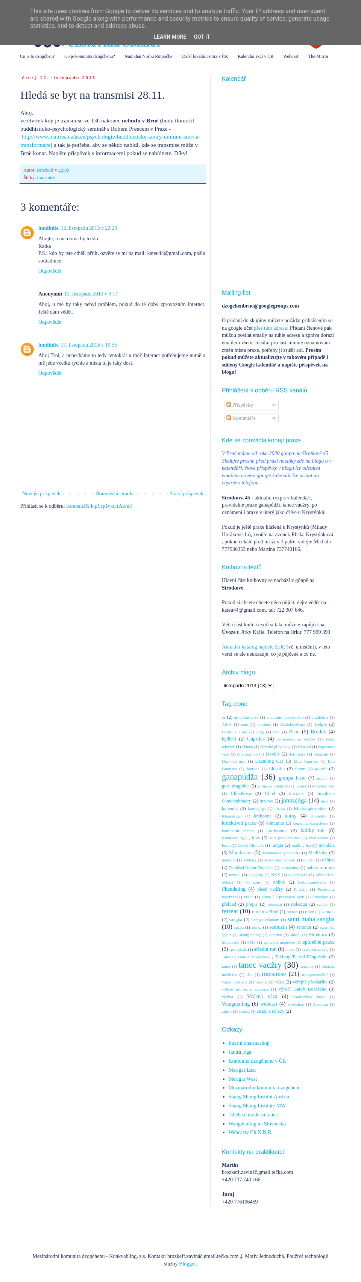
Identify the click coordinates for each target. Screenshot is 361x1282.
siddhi (295, 934)
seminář (303, 927)
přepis (252, 904)
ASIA (227, 724)
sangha (235, 919)
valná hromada (234, 982)
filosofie (277, 768)
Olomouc (253, 882)
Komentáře (241, 418)
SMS (251, 942)
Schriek (275, 934)
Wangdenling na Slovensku (257, 1124)
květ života (318, 838)
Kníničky (318, 816)
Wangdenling (236, 1004)
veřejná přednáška (310, 982)
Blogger (187, 1264)
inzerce (266, 801)
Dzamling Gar (269, 761)
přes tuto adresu (270, 328)
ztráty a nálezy (270, 1011)
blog (260, 732)
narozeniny (290, 867)
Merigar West (243, 1079)
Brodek (318, 732)
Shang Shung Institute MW (257, 1106)
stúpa (290, 949)
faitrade (253, 768)
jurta (325, 801)
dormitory (297, 754)
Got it (202, 37)
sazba (239, 927)
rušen (309, 911)
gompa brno (292, 778)
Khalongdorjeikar (310, 808)
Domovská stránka (115, 493)
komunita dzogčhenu (311, 823)
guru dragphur (235, 786)
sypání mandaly (315, 949)
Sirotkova (318, 934)
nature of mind (320, 867)
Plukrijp (301, 889)
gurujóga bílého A (272, 786)
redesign (299, 904)
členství (304, 746)
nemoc (234, 874)
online (279, 882)
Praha (248, 896)
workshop (296, 1004)
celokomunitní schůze (296, 739)
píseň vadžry (270, 889)
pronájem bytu (291, 896)
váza (279, 982)
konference (277, 830)
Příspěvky (239, 405)
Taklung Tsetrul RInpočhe (244, 957)
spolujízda (238, 949)
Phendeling (234, 889)
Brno (294, 732)
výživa (227, 996)
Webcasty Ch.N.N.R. (251, 1132)
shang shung (250, 934)
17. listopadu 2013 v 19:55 (89, 345)
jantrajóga (294, 800)
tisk (250, 974)
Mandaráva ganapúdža (281, 853)
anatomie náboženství (285, 717)
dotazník (321, 754)
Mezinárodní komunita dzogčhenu (265, 1087)
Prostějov (320, 896)
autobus (264, 724)
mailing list (301, 845)
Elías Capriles (306, 761)
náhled (328, 860)
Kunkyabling (233, 838)
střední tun (265, 949)
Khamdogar (232, 816)
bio (244, 732)
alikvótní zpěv (246, 717)
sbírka (256, 927)
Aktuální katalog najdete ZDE (253, 647)
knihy (291, 816)
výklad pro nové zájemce (245, 989)
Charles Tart (324, 786)
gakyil (320, 768)
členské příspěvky (275, 746)
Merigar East (242, 1070)
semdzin (278, 927)
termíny (307, 966)
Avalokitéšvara (292, 724)
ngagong (256, 874)
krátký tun (312, 830)
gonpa (322, 778)
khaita (280, 808)
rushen (292, 911)
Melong (249, 860)
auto (244, 724)
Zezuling (320, 1004)
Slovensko (231, 942)
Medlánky (318, 852)
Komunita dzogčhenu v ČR (257, 1061)
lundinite (48, 228)
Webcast (290, 56)
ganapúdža (240, 776)
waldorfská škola (309, 996)
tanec (226, 966)
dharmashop (247, 754)
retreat (230, 911)
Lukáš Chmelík (251, 845)
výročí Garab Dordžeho (302, 989)
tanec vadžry (260, 965)
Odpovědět (49, 271)
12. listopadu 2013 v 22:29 (89, 228)
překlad (229, 904)
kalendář (230, 808)
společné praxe (319, 942)
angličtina (320, 717)
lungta (277, 845)
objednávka (298, 874)
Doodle (273, 754)
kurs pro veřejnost (285, 838)
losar (226, 845)
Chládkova (241, 793)
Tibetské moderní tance (253, 1115)
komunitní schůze (238, 830)
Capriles (256, 739)
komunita (275, 823)
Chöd (270, 793)
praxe (266, 896)
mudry (308, 860)
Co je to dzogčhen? (37, 56)
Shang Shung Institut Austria (259, 1097)
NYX (275, 874)
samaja (328, 911)
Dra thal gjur (234, 761)
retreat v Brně (265, 911)
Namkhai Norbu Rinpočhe (149, 56)
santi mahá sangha (311, 919)
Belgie (320, 724)
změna (244, 1011)
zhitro (227, 1011)
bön (276, 732)
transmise (46, 177)
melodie (228, 860)
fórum (300, 768)
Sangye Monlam (265, 919)
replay (322, 904)
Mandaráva (241, 852)
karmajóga (256, 808)
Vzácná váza (262, 996)
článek (247, 746)
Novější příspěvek (41, 493)
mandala (327, 845)
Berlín (227, 732)
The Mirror (318, 56)
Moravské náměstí (279, 860)
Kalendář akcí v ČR (255, 56)
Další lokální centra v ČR (205, 56)
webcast (268, 1004)
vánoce (261, 982)
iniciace (296, 793)
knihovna (263, 816)
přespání (275, 904)
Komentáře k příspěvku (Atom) (99, 506)
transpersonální (315, 974)
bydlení (229, 739)
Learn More (170, 37)
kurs (256, 837)
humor (301, 786)
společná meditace (279, 942)
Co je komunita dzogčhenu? (89, 56)
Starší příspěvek (186, 493)
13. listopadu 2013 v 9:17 (91, 294)
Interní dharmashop (249, 1043)
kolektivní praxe (239, 823)
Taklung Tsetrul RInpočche (301, 956)
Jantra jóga (240, 1052)
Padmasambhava (312, 882)
